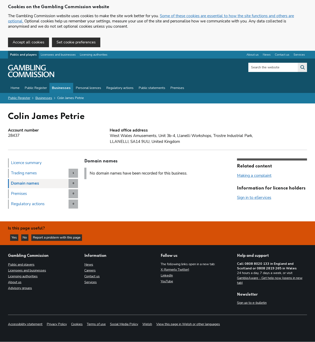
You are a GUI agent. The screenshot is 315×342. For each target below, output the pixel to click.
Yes (15, 237)
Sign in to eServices (254, 198)
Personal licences (88, 88)
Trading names (24, 173)
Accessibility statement (25, 324)
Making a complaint (254, 176)
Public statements (152, 88)
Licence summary (26, 163)
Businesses (61, 88)
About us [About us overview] (252, 55)
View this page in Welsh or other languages (188, 324)
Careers (90, 270)
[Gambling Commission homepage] (31, 76)
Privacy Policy (57, 324)
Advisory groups (20, 288)
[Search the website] (302, 68)
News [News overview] (267, 55)
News (88, 264)
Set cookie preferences (76, 42)
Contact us (92, 276)
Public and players (23, 55)
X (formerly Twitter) (175, 270)
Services (90, 282)
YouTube (167, 281)
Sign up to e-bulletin (252, 303)
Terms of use (96, 324)
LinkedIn (167, 275)
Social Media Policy (124, 324)
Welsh (147, 324)
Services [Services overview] (299, 55)
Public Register (36, 88)
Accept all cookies (28, 42)
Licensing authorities (93, 55)
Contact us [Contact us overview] (282, 55)
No (27, 237)
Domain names (25, 184)
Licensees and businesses (58, 55)
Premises (177, 88)
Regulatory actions (120, 88)
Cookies (77, 324)
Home (15, 88)
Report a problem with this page (59, 237)
